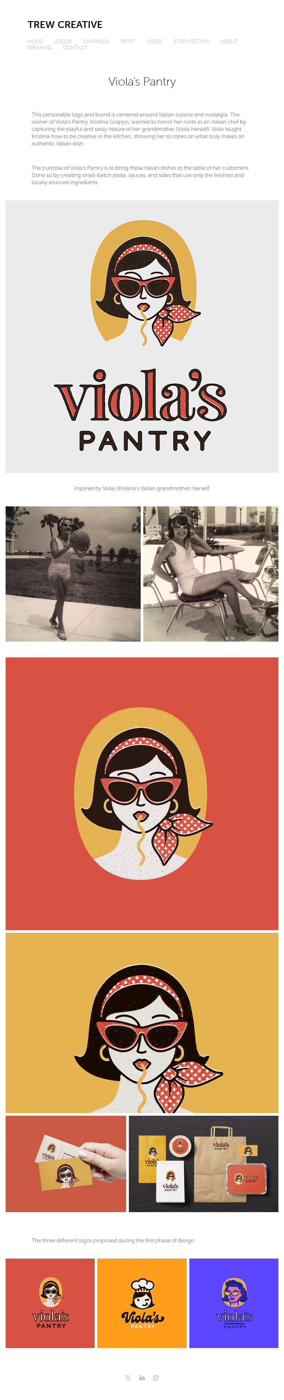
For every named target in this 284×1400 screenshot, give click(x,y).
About (229, 41)
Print (128, 41)
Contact (75, 47)
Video (154, 41)
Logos (63, 41)
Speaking (40, 47)
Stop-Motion (191, 41)
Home (35, 41)
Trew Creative (65, 24)
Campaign (96, 41)
